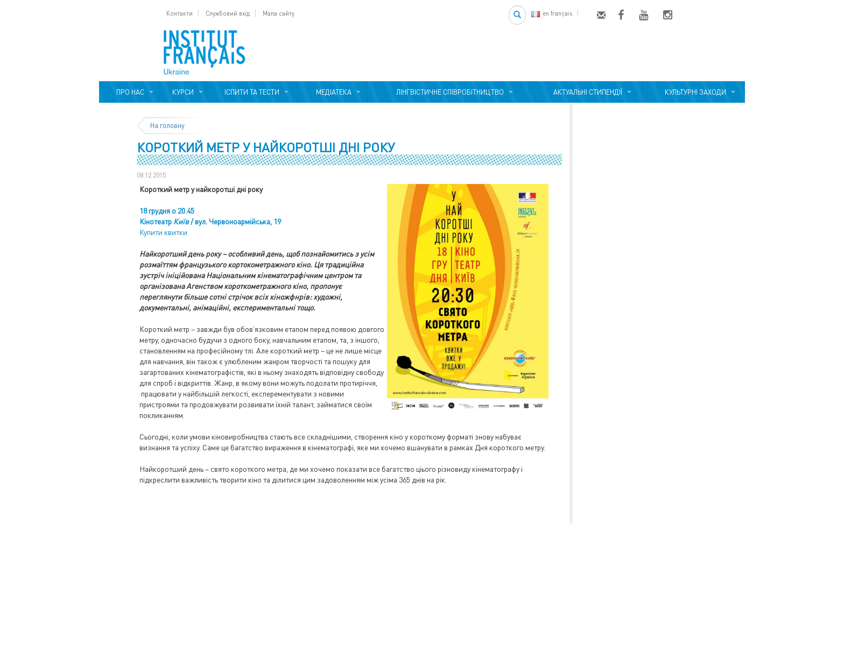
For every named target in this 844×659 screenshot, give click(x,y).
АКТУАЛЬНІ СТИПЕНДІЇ (586, 92)
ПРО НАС (128, 92)
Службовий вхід (228, 13)
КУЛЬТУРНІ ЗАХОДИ (694, 92)
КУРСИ (183, 92)
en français (551, 13)
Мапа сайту (278, 13)
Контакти (179, 13)
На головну (167, 125)
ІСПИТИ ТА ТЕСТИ (251, 92)
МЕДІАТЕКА (332, 92)
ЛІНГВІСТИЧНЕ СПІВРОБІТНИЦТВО (448, 92)
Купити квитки (163, 232)
